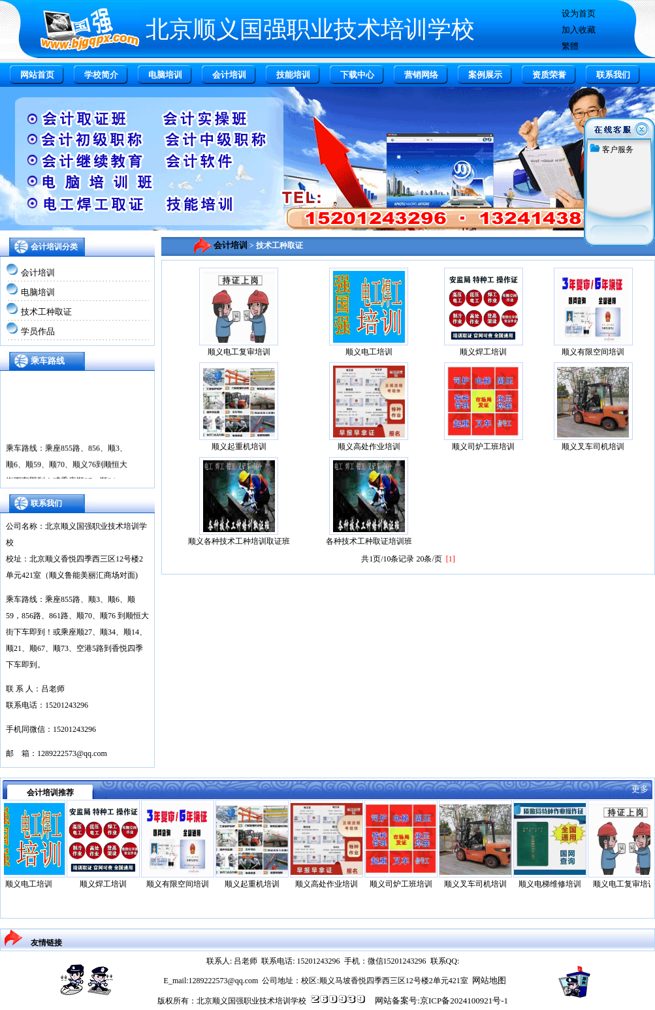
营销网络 (421, 75)
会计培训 (229, 75)
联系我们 (613, 75)
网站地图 (489, 980)
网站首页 (37, 75)
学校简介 (101, 75)
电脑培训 (165, 75)
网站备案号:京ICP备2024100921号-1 (441, 1000)
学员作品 (38, 331)
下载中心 (357, 75)
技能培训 (293, 75)
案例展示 (485, 75)
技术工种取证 (46, 312)
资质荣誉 (549, 75)
